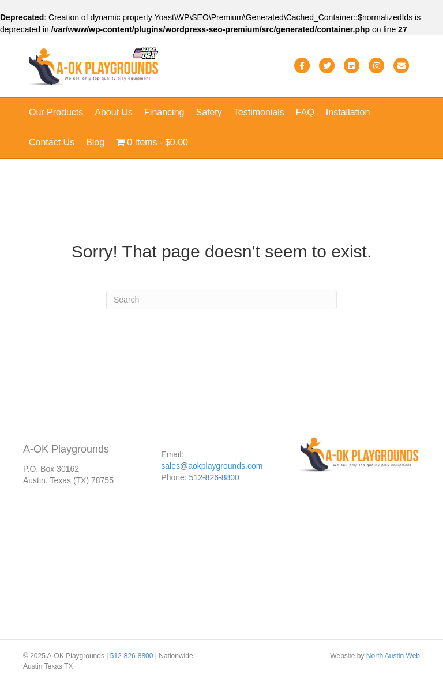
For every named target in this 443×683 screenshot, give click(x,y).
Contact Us (51, 142)
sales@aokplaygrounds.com (211, 466)
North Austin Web (393, 656)
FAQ (305, 112)
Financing (164, 112)
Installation (348, 112)
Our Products (56, 112)
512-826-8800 (214, 477)
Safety (209, 112)
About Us (114, 112)
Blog (95, 142)
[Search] (221, 299)
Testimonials (259, 112)
